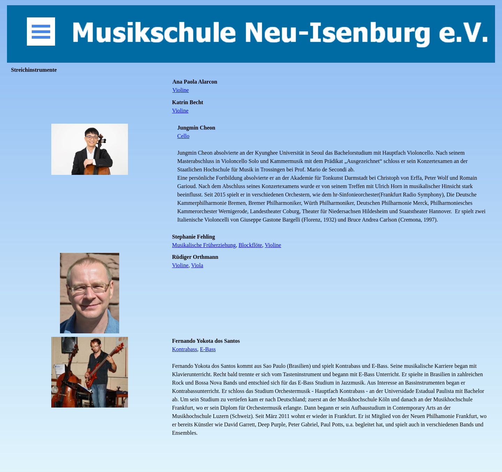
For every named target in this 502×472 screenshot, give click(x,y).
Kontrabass (184, 349)
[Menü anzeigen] (41, 31)
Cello (183, 136)
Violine (181, 90)
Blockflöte (250, 245)
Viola (197, 265)
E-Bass (208, 349)
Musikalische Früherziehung (204, 245)
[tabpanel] (332, 86)
